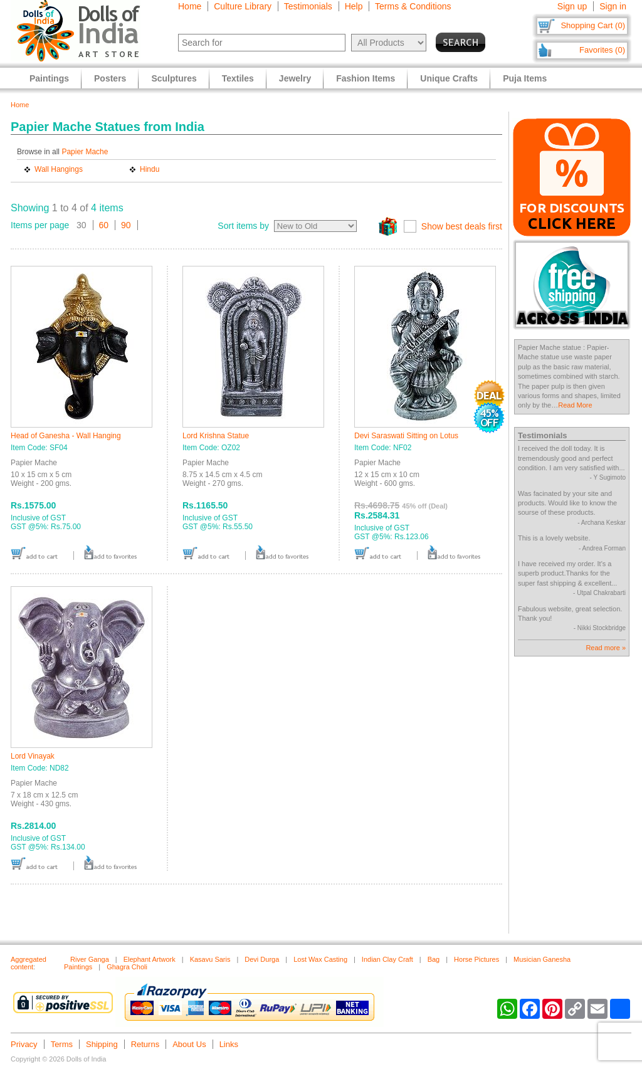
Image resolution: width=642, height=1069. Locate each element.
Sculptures (173, 78)
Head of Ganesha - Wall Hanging (66, 435)
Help (354, 6)
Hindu (149, 169)
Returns (145, 1044)
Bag (434, 959)
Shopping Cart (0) (592, 25)
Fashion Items (365, 78)
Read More (575, 405)
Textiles (238, 78)
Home (189, 6)
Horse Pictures (476, 959)
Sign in (612, 6)
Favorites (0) (602, 50)
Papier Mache (84, 151)
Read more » (606, 647)
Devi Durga (262, 959)
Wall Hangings (58, 169)
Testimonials (308, 6)
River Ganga (89, 959)
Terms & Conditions (413, 6)
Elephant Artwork (150, 959)
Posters (110, 78)
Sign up (572, 6)
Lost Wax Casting (320, 959)
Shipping (102, 1044)
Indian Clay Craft (387, 959)
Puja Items (525, 78)
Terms (62, 1044)
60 (104, 225)
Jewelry (295, 78)
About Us (189, 1044)
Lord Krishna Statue (215, 435)
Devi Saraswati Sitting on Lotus (406, 435)
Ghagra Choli (127, 967)
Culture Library (242, 6)
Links (228, 1044)
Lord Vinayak (33, 756)
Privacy (24, 1044)
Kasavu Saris (210, 959)
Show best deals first (461, 226)
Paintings (49, 78)
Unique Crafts (449, 78)
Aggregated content (28, 963)
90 (126, 225)
